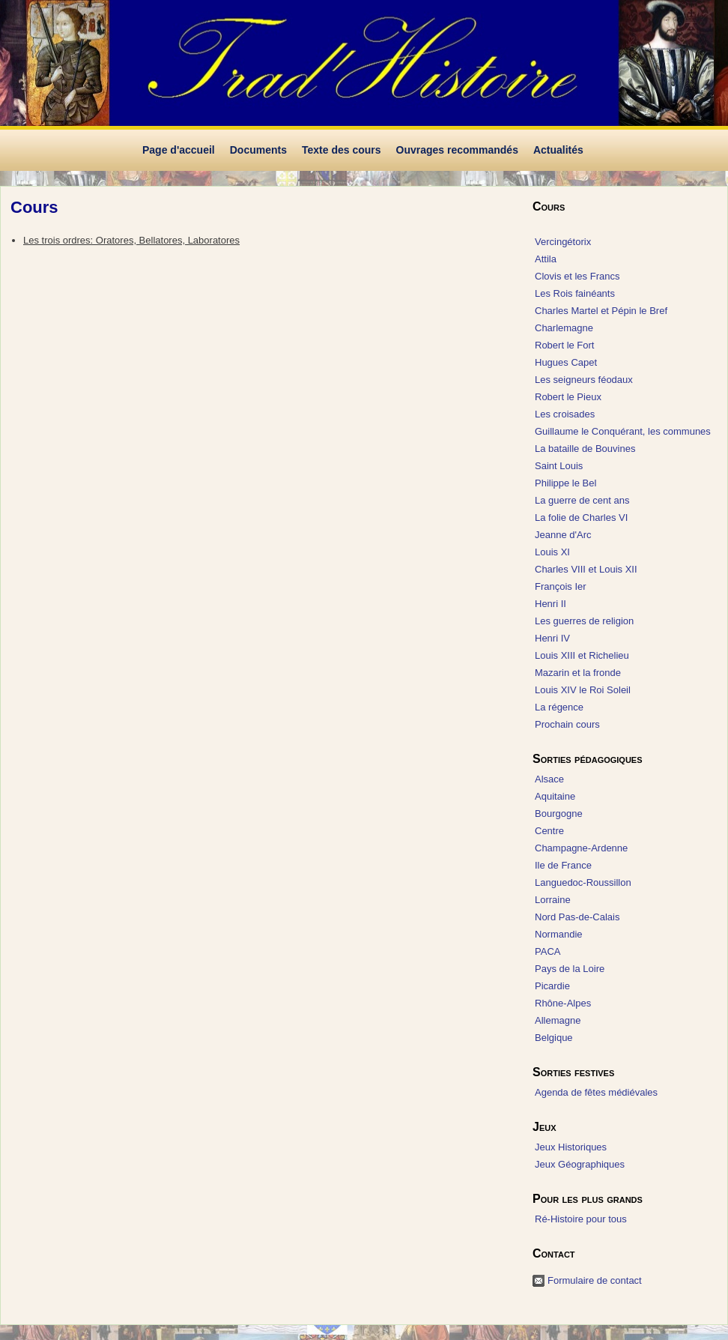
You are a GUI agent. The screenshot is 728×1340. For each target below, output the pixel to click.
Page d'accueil (178, 150)
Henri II (550, 603)
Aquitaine (555, 796)
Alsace (549, 779)
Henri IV (552, 638)
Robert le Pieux (568, 396)
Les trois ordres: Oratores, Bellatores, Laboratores (131, 240)
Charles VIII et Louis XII (586, 569)
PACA (547, 951)
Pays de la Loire (569, 968)
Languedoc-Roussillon (583, 882)
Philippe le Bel (565, 483)
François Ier (560, 586)
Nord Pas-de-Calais (577, 917)
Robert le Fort (564, 345)
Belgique (554, 1037)
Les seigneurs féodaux (584, 379)
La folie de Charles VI (581, 517)
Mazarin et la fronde (578, 672)
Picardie (552, 986)
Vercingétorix (563, 241)
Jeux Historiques (571, 1147)
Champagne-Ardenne (581, 848)
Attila (545, 259)
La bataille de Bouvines (585, 448)
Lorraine (553, 899)
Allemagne (557, 1020)
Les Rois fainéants (575, 293)
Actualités (558, 150)
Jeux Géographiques (580, 1164)
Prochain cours (567, 724)
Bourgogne (559, 813)
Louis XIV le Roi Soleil (583, 689)
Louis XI (552, 552)
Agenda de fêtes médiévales (596, 1092)
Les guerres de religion (584, 621)
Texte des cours (341, 150)
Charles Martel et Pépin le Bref (601, 310)
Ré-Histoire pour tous (581, 1219)
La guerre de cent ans (582, 500)
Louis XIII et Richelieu (582, 655)
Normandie (559, 934)
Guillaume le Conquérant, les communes (623, 431)
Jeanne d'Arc (563, 534)
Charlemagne (564, 328)
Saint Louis (559, 465)
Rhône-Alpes (563, 1003)
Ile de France (563, 865)
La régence (559, 707)
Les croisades (565, 414)
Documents (258, 150)
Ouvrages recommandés (457, 150)
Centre (549, 830)
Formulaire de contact (594, 1280)
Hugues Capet (566, 362)
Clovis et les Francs (577, 276)
